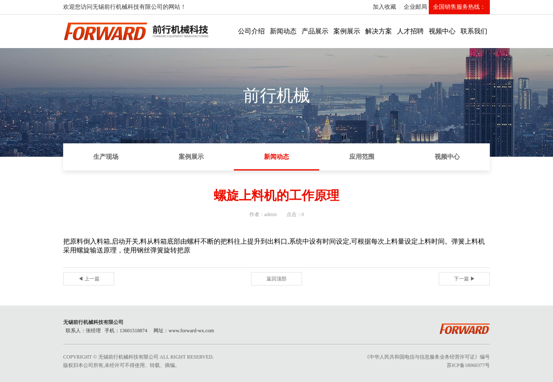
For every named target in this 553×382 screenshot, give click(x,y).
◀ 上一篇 (89, 279)
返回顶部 (276, 279)
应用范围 (361, 156)
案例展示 (346, 31)
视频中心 (442, 31)
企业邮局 (415, 7)
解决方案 (378, 31)
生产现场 (105, 156)
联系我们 (474, 31)
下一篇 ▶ (464, 279)
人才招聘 (410, 31)
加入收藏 (384, 7)
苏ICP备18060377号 (468, 365)
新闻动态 (283, 31)
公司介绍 (251, 31)
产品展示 (315, 31)
